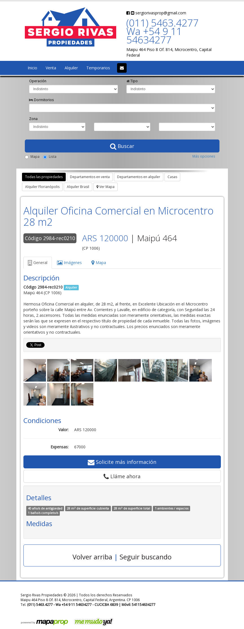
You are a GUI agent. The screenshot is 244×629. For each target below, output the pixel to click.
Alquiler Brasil (78, 186)
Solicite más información (122, 462)
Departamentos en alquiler (138, 176)
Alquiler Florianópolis (42, 186)
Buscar (122, 146)
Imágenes (69, 262)
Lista (49, 156)
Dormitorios (41, 100)
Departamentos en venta (90, 176)
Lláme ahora (122, 476)
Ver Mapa (105, 186)
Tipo (132, 81)
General (37, 262)
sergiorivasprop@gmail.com (158, 12)
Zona (33, 118)
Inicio (32, 67)
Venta (51, 67)
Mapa (32, 156)
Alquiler (71, 67)
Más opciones (203, 156)
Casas (172, 176)
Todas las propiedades (44, 176)
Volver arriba (92, 556)
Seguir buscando (146, 556)
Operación (37, 81)
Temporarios (98, 67)
